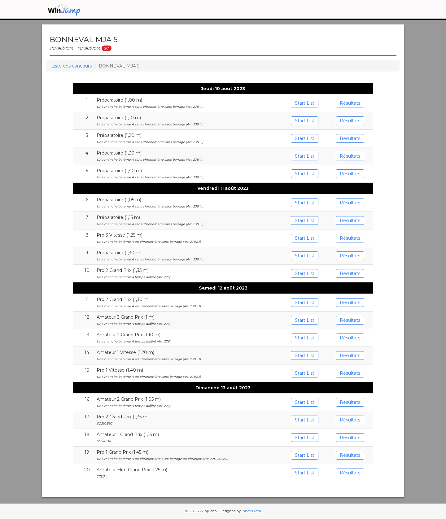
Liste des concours (71, 66)
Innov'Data (251, 511)
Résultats (350, 103)
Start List (304, 103)
